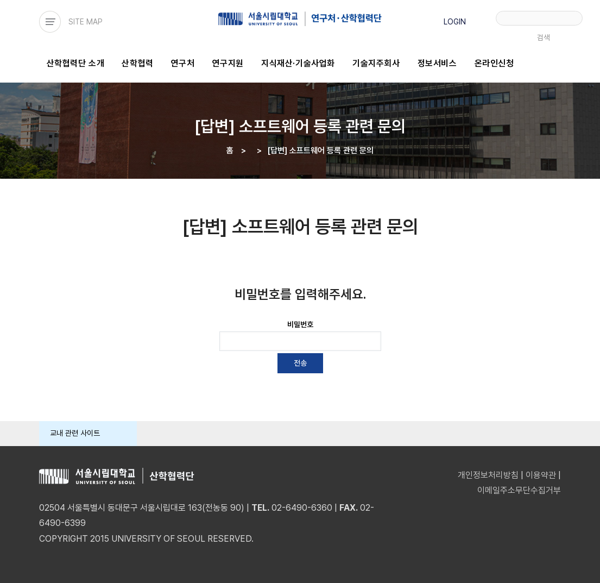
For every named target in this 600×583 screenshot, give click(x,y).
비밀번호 (300, 324)
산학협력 (137, 63)
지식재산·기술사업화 (298, 63)
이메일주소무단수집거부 (519, 490)
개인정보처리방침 (488, 475)
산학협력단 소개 (76, 63)
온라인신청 (494, 63)
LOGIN (455, 21)
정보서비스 (437, 63)
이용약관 (541, 475)
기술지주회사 (376, 63)
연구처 (183, 63)
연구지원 (228, 63)
